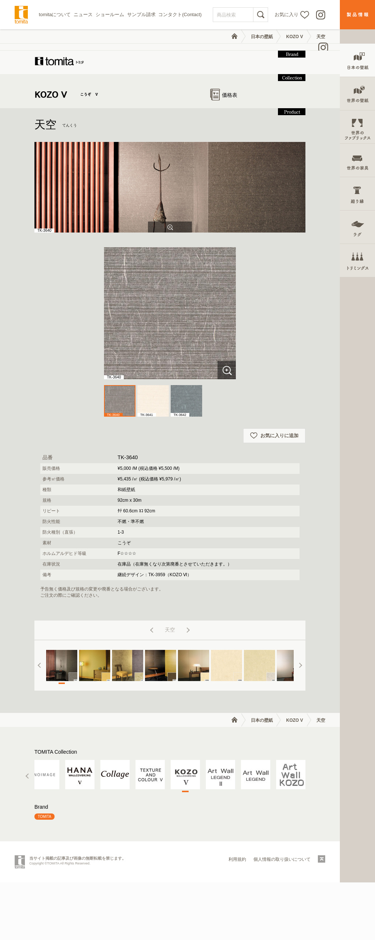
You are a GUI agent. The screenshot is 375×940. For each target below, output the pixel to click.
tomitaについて (55, 14)
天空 (320, 36)
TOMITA (44, 874)
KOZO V (294, 36)
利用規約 (237, 916)
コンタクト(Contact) (179, 14)
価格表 (223, 153)
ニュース (83, 14)
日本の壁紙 (262, 36)
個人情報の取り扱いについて (282, 916)
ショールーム (110, 14)
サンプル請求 (141, 14)
